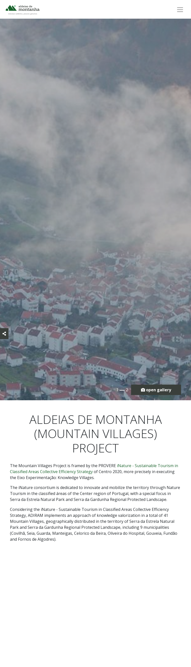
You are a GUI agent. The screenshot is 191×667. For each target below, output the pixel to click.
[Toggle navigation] (180, 10)
